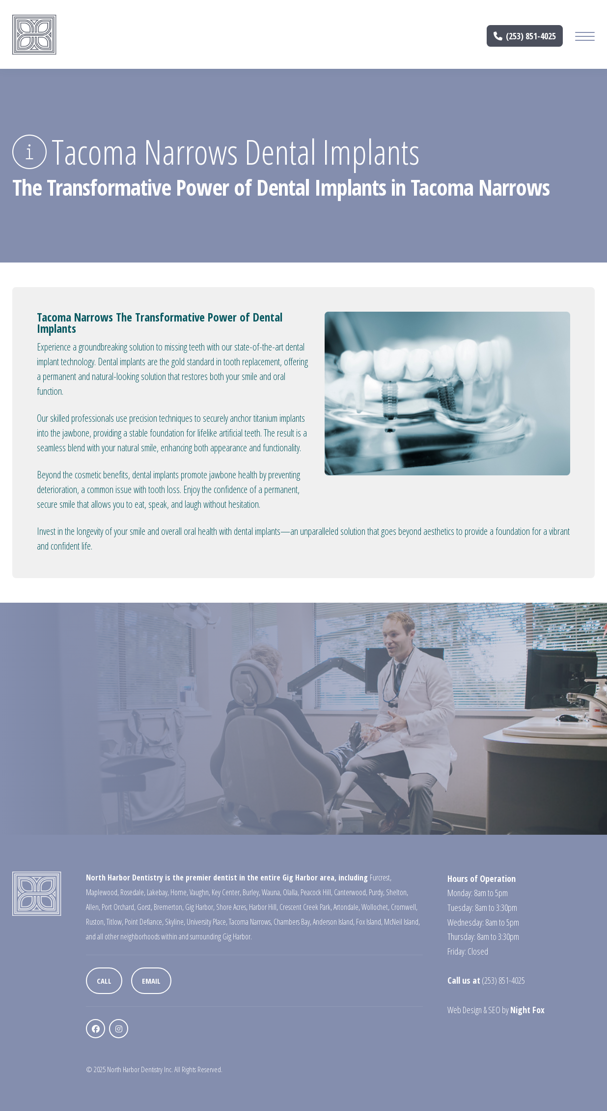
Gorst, (144, 907)
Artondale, (346, 907)
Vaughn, (200, 892)
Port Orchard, (119, 907)
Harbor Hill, (263, 907)
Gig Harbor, (200, 907)
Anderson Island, (334, 921)
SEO (494, 1010)
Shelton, (397, 892)
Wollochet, (375, 907)
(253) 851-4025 (525, 36)
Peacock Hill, (316, 892)
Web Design (464, 1010)
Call (104, 981)
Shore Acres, (232, 907)
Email (151, 981)
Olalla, (291, 892)
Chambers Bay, (292, 921)
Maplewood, (102, 892)
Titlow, (115, 921)
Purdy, (377, 892)
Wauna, (271, 892)
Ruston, (95, 921)
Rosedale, (132, 892)
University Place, (207, 921)
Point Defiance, (144, 921)
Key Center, (226, 892)
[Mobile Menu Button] (585, 37)
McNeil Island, (402, 921)
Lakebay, (158, 892)
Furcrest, (380, 877)
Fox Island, (369, 921)
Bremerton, (169, 907)
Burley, (251, 892)
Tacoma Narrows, (250, 921)
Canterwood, (350, 892)
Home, (179, 892)
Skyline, (175, 921)
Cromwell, (404, 907)
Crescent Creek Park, (305, 907)
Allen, (93, 907)
